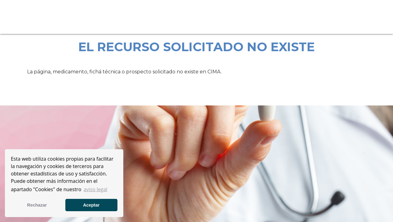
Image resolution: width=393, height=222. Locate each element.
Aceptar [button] (91, 205)
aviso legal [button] (95, 189)
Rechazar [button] (37, 205)
